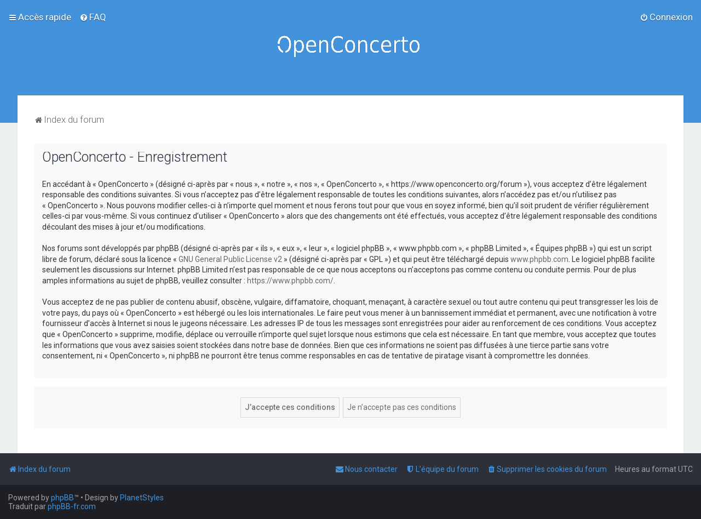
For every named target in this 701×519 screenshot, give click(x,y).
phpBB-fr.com (72, 506)
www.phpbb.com (539, 259)
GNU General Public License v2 (230, 259)
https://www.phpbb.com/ (290, 280)
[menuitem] (92, 17)
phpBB (62, 497)
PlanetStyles (142, 497)
